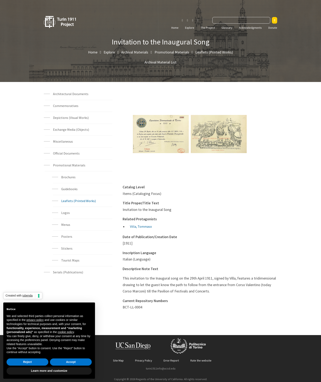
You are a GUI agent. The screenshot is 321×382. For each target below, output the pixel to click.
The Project (208, 28)
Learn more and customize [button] (49, 370)
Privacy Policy (143, 360)
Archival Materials (134, 52)
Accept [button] (71, 362)
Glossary (227, 28)
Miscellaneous (63, 141)
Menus (65, 225)
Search (208, 19)
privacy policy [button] (35, 320)
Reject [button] (27, 362)
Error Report (171, 360)
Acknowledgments (250, 28)
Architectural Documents (70, 94)
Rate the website (200, 360)
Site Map (118, 360)
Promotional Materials (172, 52)
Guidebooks (69, 189)
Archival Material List (160, 62)
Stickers (66, 248)
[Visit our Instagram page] (182, 20)
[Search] (274, 20)
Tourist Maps (70, 260)
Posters (66, 236)
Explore (189, 28)
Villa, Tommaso (141, 226)
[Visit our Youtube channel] (192, 20)
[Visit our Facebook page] (187, 20)
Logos (65, 213)
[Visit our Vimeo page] (199, 20)
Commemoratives (65, 106)
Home (175, 28)
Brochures (68, 177)
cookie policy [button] (66, 332)
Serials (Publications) (68, 272)
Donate (272, 28)
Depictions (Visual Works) (71, 118)
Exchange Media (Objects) (71, 129)
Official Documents (66, 153)
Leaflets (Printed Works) (214, 52)
